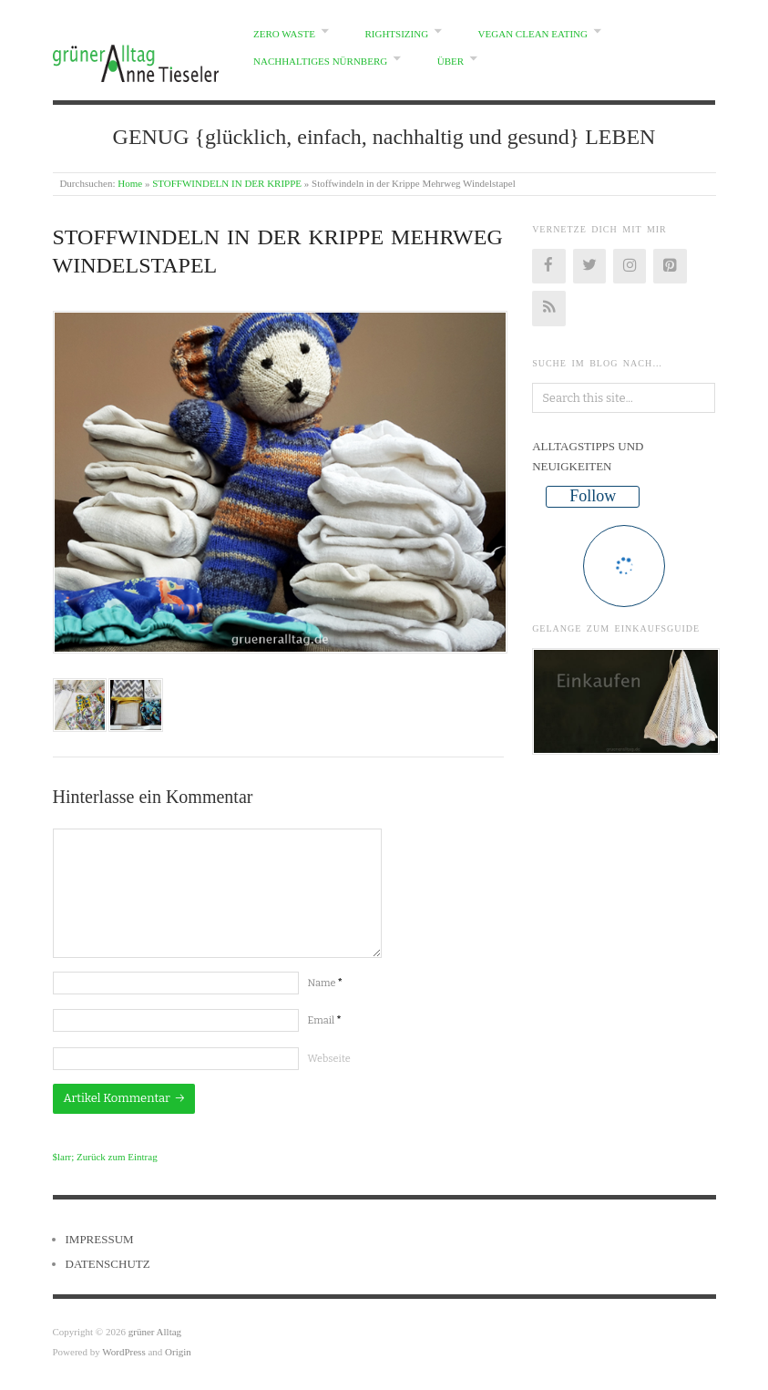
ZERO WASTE (284, 33)
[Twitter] (589, 266)
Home (130, 183)
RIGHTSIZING (396, 33)
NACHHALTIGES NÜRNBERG (320, 61)
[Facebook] (548, 266)
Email (325, 1020)
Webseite (329, 1059)
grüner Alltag (154, 1331)
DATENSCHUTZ (108, 1264)
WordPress (123, 1351)
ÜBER (450, 61)
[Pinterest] (669, 266)
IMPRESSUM (100, 1239)
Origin (178, 1351)
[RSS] (548, 308)
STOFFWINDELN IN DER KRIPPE (227, 183)
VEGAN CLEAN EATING (533, 33)
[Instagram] (629, 266)
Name (325, 983)
